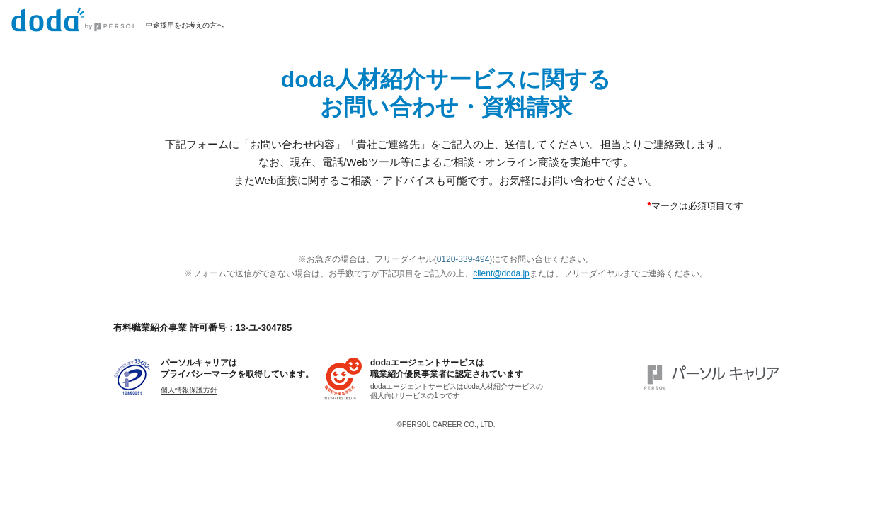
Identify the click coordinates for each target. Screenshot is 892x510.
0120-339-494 (463, 259)
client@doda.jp (501, 273)
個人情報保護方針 (189, 390)
